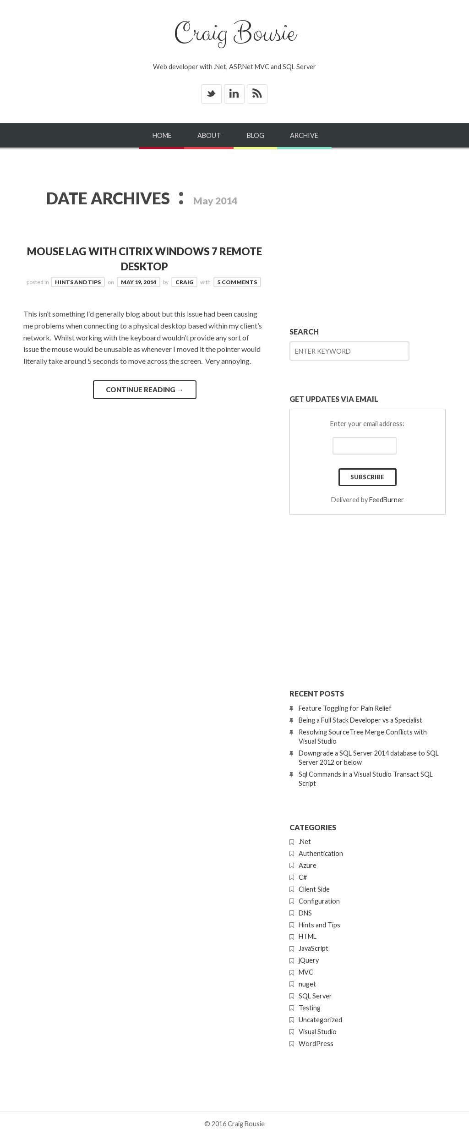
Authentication (321, 853)
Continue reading (145, 389)
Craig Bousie (234, 33)
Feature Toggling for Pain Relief (345, 708)
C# (303, 877)
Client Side (314, 889)
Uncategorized (320, 1020)
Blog (255, 135)
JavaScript (313, 948)
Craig (184, 282)
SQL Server (315, 996)
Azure (307, 865)
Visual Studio (318, 1032)
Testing (310, 1008)
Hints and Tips (78, 282)
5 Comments (237, 282)
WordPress (316, 1043)
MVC (306, 972)
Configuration (319, 901)
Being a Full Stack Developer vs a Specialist (360, 720)
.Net (305, 841)
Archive (304, 135)
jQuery (309, 960)
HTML (307, 936)
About (209, 135)
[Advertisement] (367, 235)
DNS (305, 913)
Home (162, 135)
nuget (307, 984)
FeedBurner (386, 500)
